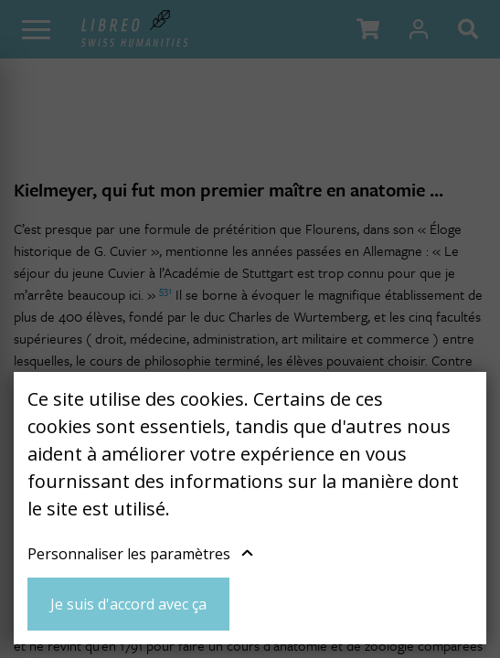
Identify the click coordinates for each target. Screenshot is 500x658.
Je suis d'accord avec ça (128, 604)
